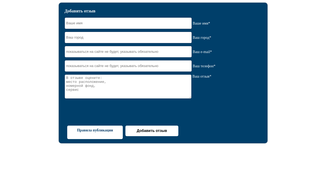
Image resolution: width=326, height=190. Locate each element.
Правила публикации (95, 130)
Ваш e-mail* (202, 52)
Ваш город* (202, 37)
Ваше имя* (201, 23)
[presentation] (105, 112)
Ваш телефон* (204, 66)
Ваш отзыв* (201, 76)
